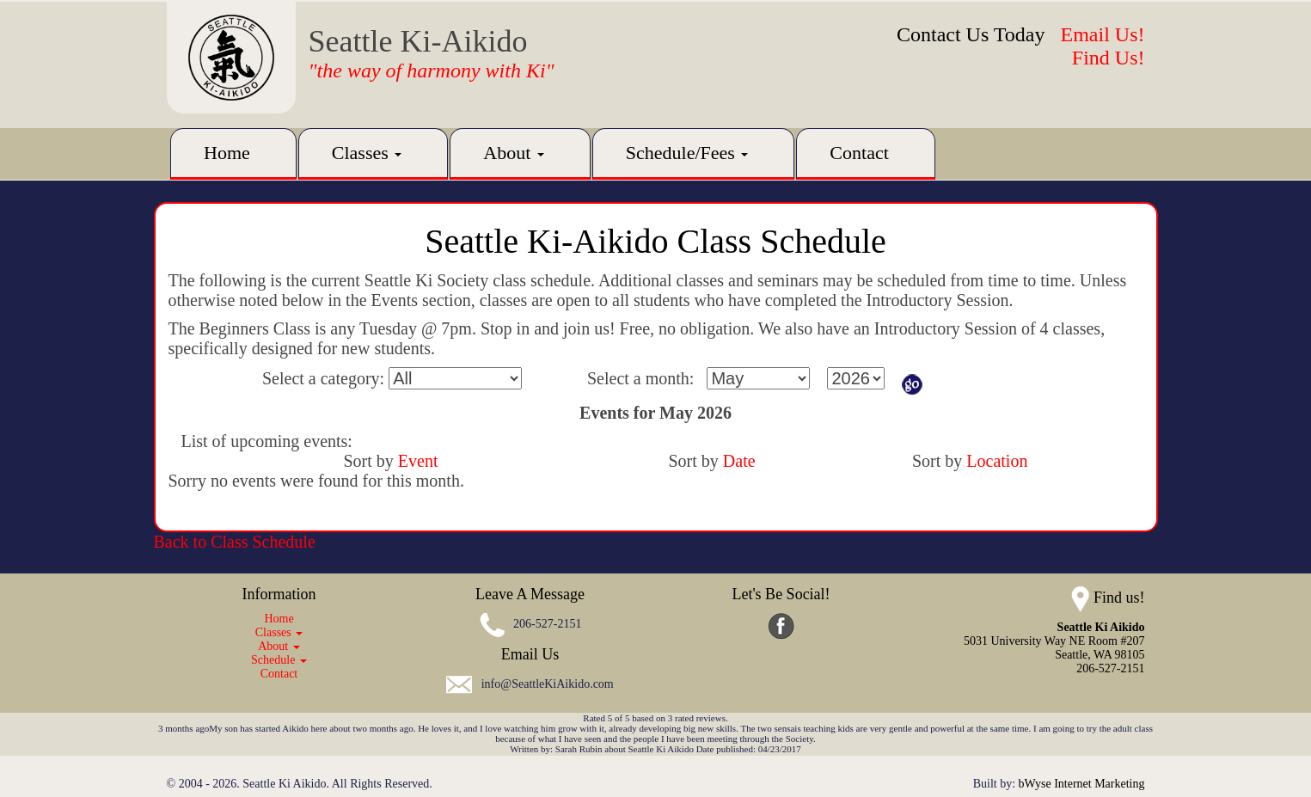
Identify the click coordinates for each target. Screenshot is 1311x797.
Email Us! (1103, 34)
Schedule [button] (279, 659)
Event (418, 460)
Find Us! (1108, 57)
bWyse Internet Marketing (1082, 783)
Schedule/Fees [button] (687, 152)
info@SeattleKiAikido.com (547, 683)
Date (739, 460)
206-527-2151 (547, 623)
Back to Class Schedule (234, 541)
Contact (859, 152)
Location (996, 460)
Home (227, 152)
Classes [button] (367, 152)
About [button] (513, 152)
